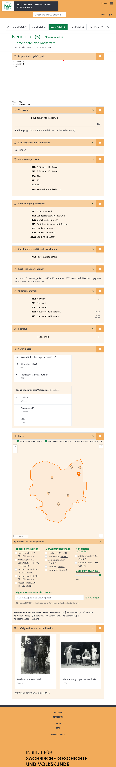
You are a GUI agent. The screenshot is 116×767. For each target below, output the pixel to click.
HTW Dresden (26, 572)
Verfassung (22, 110)
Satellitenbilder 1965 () (88, 557)
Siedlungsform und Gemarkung (32, 142)
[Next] (108, 27)
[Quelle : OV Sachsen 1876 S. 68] (99, 316)
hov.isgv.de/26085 (43, 357)
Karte (19, 436)
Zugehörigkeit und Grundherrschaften (35, 249)
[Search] (49, 14)
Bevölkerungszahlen (26, 159)
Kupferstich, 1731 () (26, 555)
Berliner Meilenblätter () (29, 571)
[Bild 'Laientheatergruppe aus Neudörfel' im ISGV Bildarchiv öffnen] (80, 661)
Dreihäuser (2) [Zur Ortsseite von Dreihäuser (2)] (74, 612)
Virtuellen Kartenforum (68, 603)
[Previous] (8, 27)
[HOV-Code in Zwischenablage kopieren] (37, 48)
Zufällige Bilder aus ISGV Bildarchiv (33, 628)
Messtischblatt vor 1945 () (27, 584)
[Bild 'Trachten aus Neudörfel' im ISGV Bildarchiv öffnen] (35, 661)
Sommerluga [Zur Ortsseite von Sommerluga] (72, 615)
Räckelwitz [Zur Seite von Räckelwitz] (47, 43)
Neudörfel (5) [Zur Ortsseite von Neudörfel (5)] (23, 615)
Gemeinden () (58, 556)
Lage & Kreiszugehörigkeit (29, 56)
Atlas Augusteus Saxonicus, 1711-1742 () (28, 562)
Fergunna (23, 566)
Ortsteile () (56, 566)
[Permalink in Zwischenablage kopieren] (55, 357)
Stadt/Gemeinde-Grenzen (59, 441)
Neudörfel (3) (20, 27)
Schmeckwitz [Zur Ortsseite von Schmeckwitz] (55, 615)
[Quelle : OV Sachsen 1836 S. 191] (99, 312)
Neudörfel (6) (77, 27)
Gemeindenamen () (56, 561)
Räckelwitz (53, 117)
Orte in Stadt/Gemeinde (31, 441)
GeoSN (27, 585)
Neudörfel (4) (39, 27)
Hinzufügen (92, 597)
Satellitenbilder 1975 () (88, 564)
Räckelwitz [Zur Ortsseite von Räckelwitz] (39, 615)
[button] (99, 298)
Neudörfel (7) (96, 27)
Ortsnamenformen (25, 290)
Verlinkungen (23, 348)
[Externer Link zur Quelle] (96, 312)
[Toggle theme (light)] (110, 14)
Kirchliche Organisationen (29, 268)
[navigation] (58, 27)
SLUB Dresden (26, 556)
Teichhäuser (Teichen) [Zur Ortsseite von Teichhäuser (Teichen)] (28, 618)
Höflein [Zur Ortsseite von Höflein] (89, 612)
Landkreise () (57, 553)
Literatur (20, 328)
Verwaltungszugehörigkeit (29, 203)
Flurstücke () (57, 570)
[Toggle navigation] (107, 3)
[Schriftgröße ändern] (102, 14)
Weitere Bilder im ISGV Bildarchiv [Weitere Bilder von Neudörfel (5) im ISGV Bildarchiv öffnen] (32, 692)
